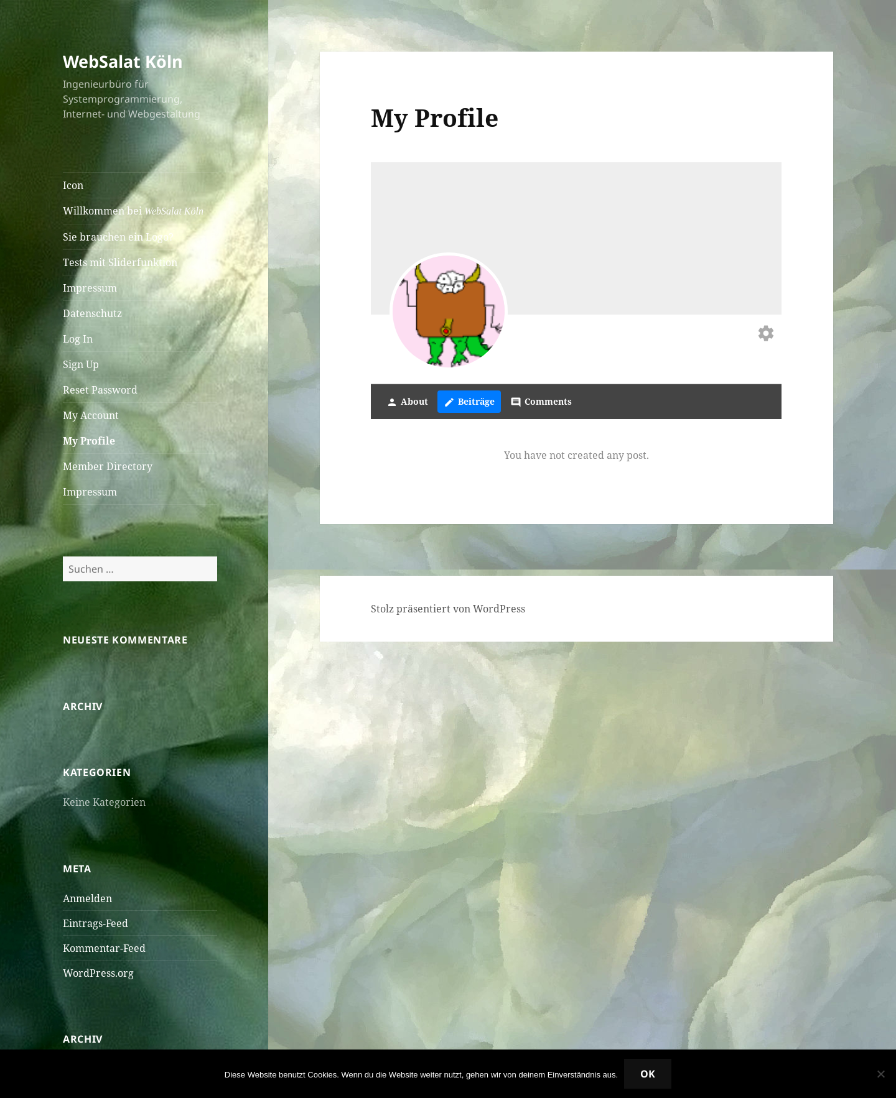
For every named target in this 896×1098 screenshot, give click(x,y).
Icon (73, 185)
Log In (78, 339)
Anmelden (87, 898)
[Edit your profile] (766, 334)
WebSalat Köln (123, 61)
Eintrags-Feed (95, 923)
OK (647, 1074)
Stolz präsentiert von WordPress (448, 609)
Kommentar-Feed (104, 948)
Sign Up (81, 364)
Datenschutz (92, 313)
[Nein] (880, 1074)
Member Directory (107, 466)
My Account (91, 415)
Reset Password (100, 390)
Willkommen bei (133, 211)
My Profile (89, 441)
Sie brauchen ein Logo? (118, 237)
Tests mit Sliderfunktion (120, 262)
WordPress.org (98, 973)
